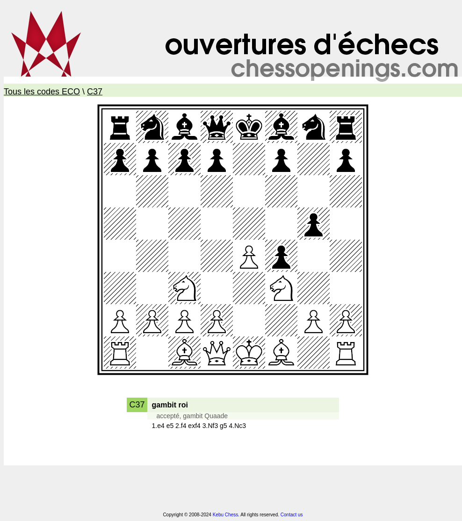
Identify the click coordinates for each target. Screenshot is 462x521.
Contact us (292, 514)
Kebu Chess (225, 514)
